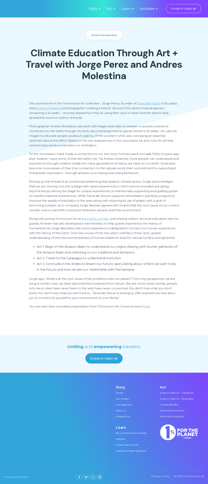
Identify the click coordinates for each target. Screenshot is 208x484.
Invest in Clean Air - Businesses (176, 398)
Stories (119, 392)
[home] (31, 9)
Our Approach (124, 404)
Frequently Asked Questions (131, 450)
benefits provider (96, 219)
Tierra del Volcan (148, 104)
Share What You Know (172, 410)
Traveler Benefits (169, 404)
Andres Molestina (48, 109)
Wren (24, 477)
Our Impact (122, 398)
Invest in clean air (183, 8)
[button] (94, 8)
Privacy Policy (160, 476)
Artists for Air (123, 416)
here (146, 307)
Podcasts (120, 438)
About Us (121, 410)
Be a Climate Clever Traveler (131, 433)
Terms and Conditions (172, 416)
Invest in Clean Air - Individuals (176, 392)
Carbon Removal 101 (127, 444)
